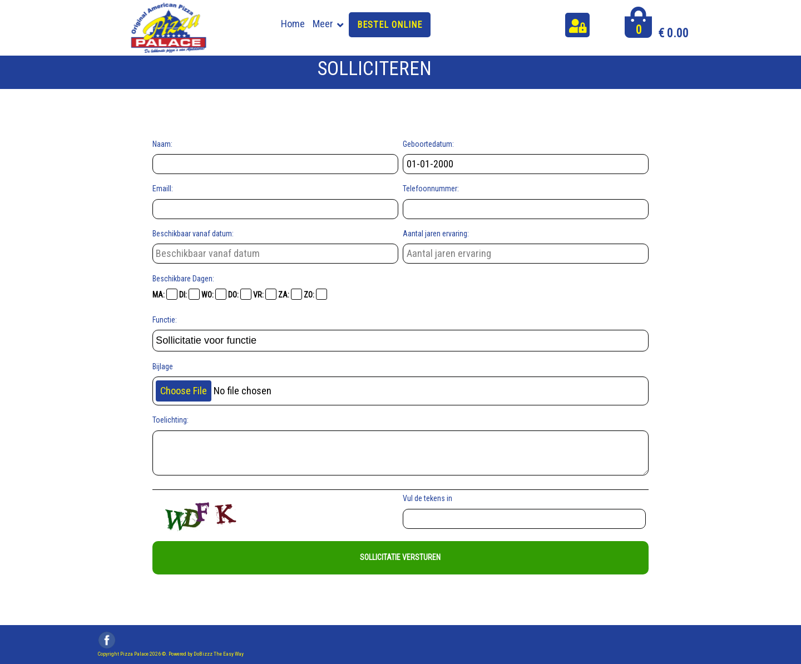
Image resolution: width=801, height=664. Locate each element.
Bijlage (162, 366)
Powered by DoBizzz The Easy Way (206, 654)
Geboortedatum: (428, 144)
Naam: (162, 144)
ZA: (290, 294)
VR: (264, 294)
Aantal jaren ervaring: (436, 233)
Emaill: (162, 188)
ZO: (315, 294)
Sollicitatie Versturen (400, 557)
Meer (323, 23)
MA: (164, 294)
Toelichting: (170, 419)
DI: (189, 294)
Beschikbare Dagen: (183, 278)
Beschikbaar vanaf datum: (193, 233)
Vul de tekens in (429, 498)
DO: (239, 294)
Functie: (164, 319)
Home (293, 23)
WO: (213, 294)
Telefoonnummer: (431, 188)
